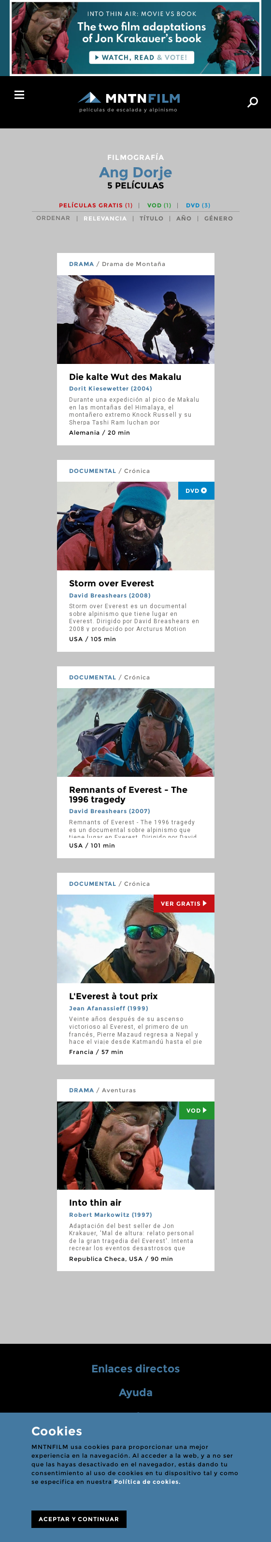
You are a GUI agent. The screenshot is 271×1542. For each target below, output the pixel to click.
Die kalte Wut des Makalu (125, 377)
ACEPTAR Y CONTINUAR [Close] (79, 1519)
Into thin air (95, 1202)
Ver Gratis (184, 903)
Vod (196, 1110)
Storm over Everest (111, 583)
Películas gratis (96, 205)
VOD (159, 205)
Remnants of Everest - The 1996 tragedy (128, 795)
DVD (198, 205)
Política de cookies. (147, 1481)
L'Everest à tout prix (113, 996)
